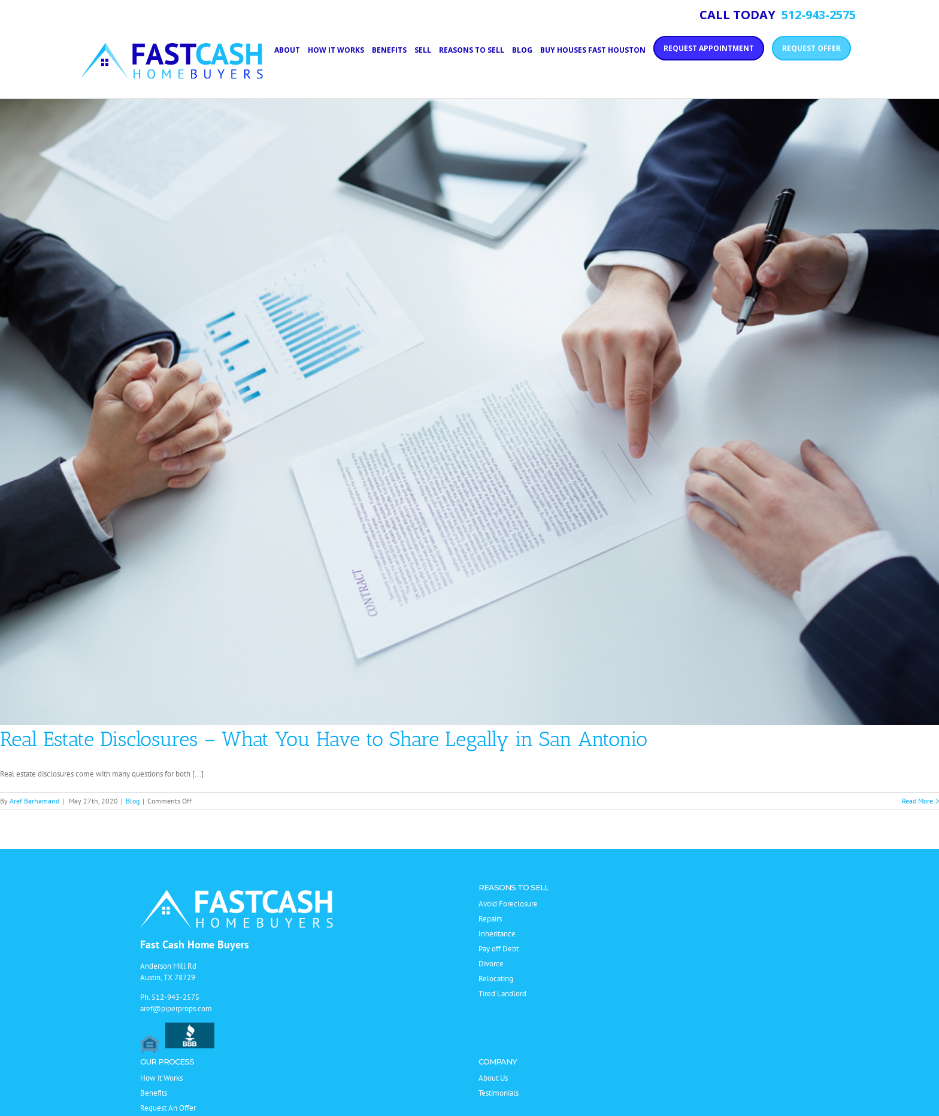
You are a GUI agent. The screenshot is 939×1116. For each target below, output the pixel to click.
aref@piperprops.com (176, 1008)
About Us (493, 1077)
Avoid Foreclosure (508, 903)
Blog (133, 800)
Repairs (490, 918)
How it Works (161, 1077)
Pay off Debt (498, 948)
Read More (917, 800)
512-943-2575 (175, 997)
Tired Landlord (502, 993)
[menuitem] (291, 49)
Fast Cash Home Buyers (194, 944)
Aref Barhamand (34, 800)
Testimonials (498, 1092)
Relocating (495, 978)
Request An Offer (168, 1107)
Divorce (491, 963)
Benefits (153, 1092)
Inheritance (497, 933)
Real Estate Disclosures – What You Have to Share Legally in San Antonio (323, 739)
